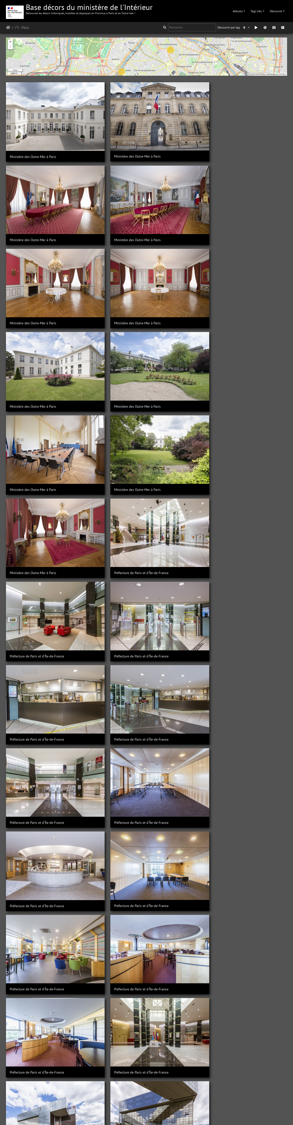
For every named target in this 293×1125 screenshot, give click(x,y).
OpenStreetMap (258, 74)
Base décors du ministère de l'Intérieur (89, 8)
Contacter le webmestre (124, 1117)
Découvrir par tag (228, 27)
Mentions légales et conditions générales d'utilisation (177, 1117)
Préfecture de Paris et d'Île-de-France (252, 255)
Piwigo (102, 1117)
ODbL (283, 74)
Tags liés (256, 11)
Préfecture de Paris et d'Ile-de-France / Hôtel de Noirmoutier (254, 981)
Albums (238, 11)
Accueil (8, 27)
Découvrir (276, 11)
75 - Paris (22, 27)
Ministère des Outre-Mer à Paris (33, 134)
